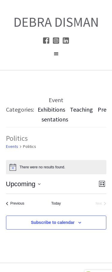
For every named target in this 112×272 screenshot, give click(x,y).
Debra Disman (56, 22)
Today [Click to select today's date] (56, 203)
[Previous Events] (15, 203)
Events (12, 146)
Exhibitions (51, 109)
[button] (56, 55)
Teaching (81, 109)
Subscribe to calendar (52, 222)
